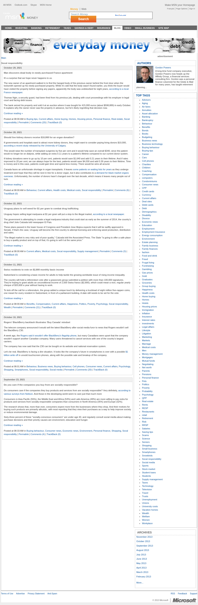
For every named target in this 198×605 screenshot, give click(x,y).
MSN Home (46, 5)
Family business (150, 245)
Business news (45, 366)
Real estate (117, 119)
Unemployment (149, 499)
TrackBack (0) (55, 122)
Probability (147, 391)
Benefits (31, 304)
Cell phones (78, 366)
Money (32, 17)
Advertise (20, 593)
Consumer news (94, 366)
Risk (144, 421)
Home (8, 28)
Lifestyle (146, 330)
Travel (145, 493)
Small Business (145, 28)
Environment (86, 431)
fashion (145, 252)
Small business (149, 448)
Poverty (91, 304)
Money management (152, 354)
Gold (144, 276)
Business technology (152, 144)
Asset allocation (150, 113)
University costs (150, 506)
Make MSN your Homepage (180, 5)
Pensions (146, 374)
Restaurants (148, 411)
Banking (36, 28)
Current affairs (46, 119)
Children (146, 167)
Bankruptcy (147, 120)
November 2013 (144, 537)
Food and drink (149, 256)
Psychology (102, 304)
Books (145, 133)
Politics (82, 304)
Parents (146, 371)
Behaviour (32, 190)
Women (146, 520)
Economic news (70, 431)
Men (144, 350)
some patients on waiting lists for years (92, 169)
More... (139, 582)
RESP (145, 408)
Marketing (147, 337)
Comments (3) (119, 251)
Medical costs (74, 190)
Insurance (104, 28)
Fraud (145, 259)
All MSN (7, 5)
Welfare (146, 516)
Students (146, 476)
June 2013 (141, 559)
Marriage (146, 344)
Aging (145, 103)
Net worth (147, 367)
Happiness (72, 304)
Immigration (148, 310)
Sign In (192, 9)
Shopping (8, 369)
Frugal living (148, 262)
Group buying (148, 286)
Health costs (59, 190)
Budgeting (147, 137)
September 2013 (144, 545)
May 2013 (141, 563)
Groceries (147, 283)
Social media (56, 369)
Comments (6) (122, 190)
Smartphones (21, 369)
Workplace (147, 523)
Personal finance (101, 119)
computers (147, 178)
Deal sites (147, 201)
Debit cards (147, 205)
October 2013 (143, 541)
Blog (117, 28)
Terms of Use (7, 593)
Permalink (24, 122)
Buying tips (32, 119)
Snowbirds (147, 455)
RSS (173, 593)
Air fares (146, 106)
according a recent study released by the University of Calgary (35, 145)
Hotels (145, 303)
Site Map (163, 28)
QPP (144, 398)
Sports (145, 465)
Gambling (147, 269)
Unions (145, 503)
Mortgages (147, 357)
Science (146, 438)
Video (127, 28)
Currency (146, 195)
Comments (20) (38, 122)
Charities (146, 164)
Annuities (146, 110)
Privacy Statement (36, 593)
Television (147, 489)
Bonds (145, 130)
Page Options (181, 9)
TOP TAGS (143, 95)
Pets (144, 381)
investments (148, 323)
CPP (144, 188)
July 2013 (141, 554)
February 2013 (143, 576)
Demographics (149, 212)
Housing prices (84, 119)
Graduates (147, 279)
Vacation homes (150, 510)
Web (83, 9)
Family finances (150, 249)
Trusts (145, 496)
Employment (148, 228)
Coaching (146, 171)
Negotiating (147, 364)
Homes (72, 119)
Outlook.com (21, 5)
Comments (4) (38, 434)
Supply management (87, 251)
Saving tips (147, 432)
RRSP (145, 425)
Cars (144, 157)
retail (144, 415)
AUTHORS (144, 63)
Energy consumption (152, 235)
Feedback (182, 593)
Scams (145, 435)
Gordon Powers (163, 67)
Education (147, 225)
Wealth (7, 307)
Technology (147, 486)
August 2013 (142, 550)
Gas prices (147, 272)
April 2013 (141, 567)
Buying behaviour (62, 366)
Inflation (146, 313)
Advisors (146, 100)
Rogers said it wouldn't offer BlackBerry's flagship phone (49, 335)
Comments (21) (32, 307)
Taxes (67, 28)
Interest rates (148, 320)
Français (170, 9)
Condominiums (149, 181)
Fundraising (148, 266)
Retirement (52, 28)
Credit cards (148, 191)
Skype (33, 5)
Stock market (148, 469)
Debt (144, 208)
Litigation (146, 333)
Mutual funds (148, 361)
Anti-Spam (52, 593)
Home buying (60, 119)
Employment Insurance (153, 232)
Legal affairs (148, 327)
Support (193, 593)
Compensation (43, 304)
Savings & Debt (84, 28)
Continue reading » (13, 113)
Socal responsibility (91, 190)
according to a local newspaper (108, 214)
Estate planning (150, 242)
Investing (22, 28)
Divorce (146, 218)
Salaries (146, 428)
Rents (145, 405)
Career (145, 154)
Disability (146, 215)
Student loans (149, 472)
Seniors (146, 442)
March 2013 (142, 572)
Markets (146, 340)
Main (3, 58)
